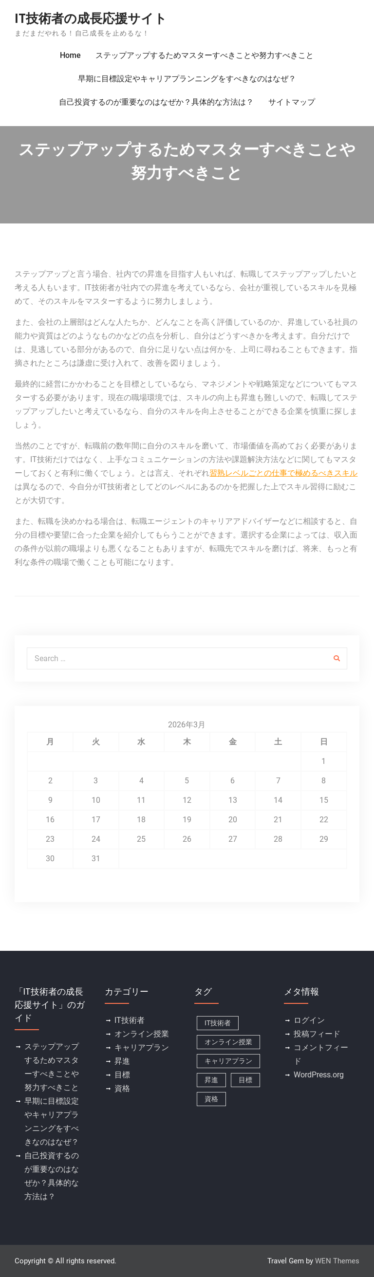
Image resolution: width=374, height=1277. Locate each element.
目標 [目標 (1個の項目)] (245, 1080)
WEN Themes (337, 1261)
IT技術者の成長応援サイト (91, 18)
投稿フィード (317, 1033)
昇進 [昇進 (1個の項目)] (211, 1080)
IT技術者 (129, 1020)
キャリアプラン (141, 1047)
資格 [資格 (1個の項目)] (211, 1099)
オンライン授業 (141, 1033)
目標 (122, 1074)
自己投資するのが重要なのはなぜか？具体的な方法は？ (156, 102)
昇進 (122, 1061)
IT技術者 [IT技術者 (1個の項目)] (218, 1023)
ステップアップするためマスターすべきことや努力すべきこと (204, 55)
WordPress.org (319, 1074)
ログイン (309, 1020)
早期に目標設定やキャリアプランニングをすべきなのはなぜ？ (187, 78)
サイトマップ (291, 102)
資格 (122, 1088)
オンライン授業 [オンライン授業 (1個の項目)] (228, 1042)
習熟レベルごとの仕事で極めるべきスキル (283, 473)
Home (70, 55)
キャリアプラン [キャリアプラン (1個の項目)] (228, 1061)
